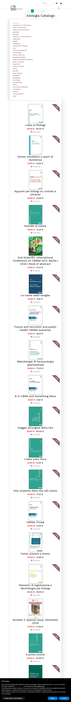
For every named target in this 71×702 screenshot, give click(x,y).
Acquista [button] (35, 132)
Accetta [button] (64, 698)
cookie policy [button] (41, 686)
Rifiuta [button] (53, 698)
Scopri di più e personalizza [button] (13, 698)
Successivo (41, 11)
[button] (68, 681)
